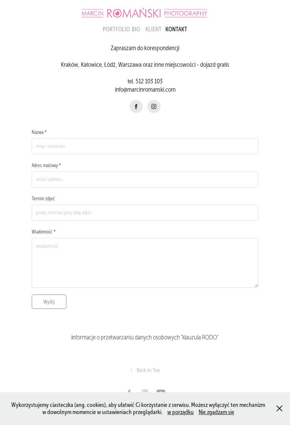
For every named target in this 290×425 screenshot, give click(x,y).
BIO (136, 29)
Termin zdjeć (43, 198)
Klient (153, 29)
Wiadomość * (44, 232)
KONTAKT (176, 29)
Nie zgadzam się (216, 412)
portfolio (116, 29)
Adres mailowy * (46, 165)
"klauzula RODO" (199, 337)
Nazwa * (39, 132)
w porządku (180, 412)
